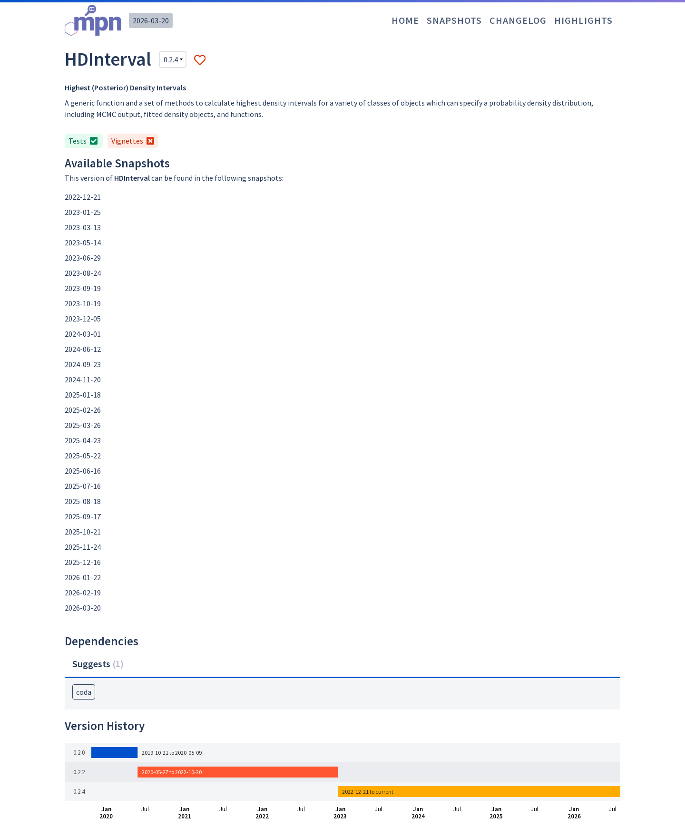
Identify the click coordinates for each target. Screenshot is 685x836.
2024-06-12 (83, 349)
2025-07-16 (83, 486)
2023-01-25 (83, 212)
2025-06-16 (83, 471)
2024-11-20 (83, 379)
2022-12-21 (83, 197)
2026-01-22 (83, 577)
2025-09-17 (83, 516)
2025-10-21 (83, 531)
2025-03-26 (83, 425)
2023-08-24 (83, 273)
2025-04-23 (83, 440)
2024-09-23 (83, 364)
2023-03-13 (83, 227)
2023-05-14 (83, 242)
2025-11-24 (83, 547)
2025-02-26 (83, 410)
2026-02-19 (83, 592)
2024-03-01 (83, 334)
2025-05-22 (83, 455)
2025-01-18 (83, 394)
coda (83, 692)
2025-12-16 (83, 562)
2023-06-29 (83, 257)
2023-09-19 (83, 288)
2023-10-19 (83, 303)
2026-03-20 (151, 20)
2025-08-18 (83, 501)
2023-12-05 (83, 318)
